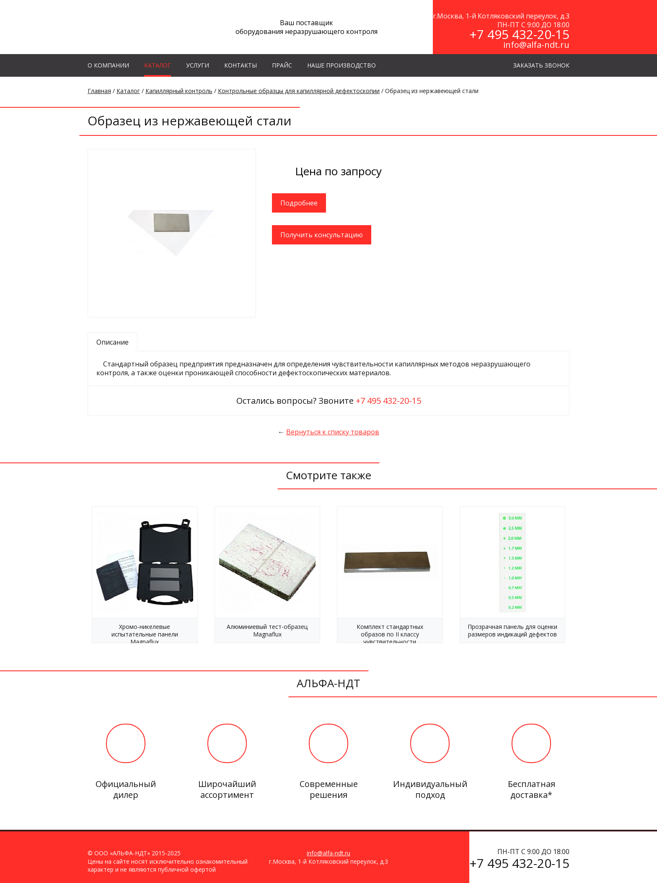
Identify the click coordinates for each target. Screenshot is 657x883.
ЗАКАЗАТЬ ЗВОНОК (541, 65)
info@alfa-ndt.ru (536, 44)
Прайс (282, 65)
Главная (99, 91)
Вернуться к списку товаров (332, 431)
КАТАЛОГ (157, 65)
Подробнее (299, 203)
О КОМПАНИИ (108, 65)
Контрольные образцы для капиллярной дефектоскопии (299, 91)
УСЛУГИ (197, 65)
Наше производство (341, 65)
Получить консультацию (321, 234)
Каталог (128, 91)
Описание (112, 342)
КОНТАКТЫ (240, 65)
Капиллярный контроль (178, 91)
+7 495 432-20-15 (519, 34)
